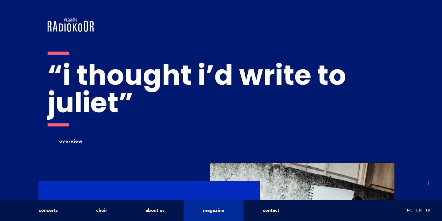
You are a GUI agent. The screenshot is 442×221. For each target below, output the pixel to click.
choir (101, 210)
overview (71, 141)
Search (396, 210)
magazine (213, 210)
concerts (48, 210)
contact (271, 210)
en (419, 210)
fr (428, 210)
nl (410, 210)
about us (155, 210)
